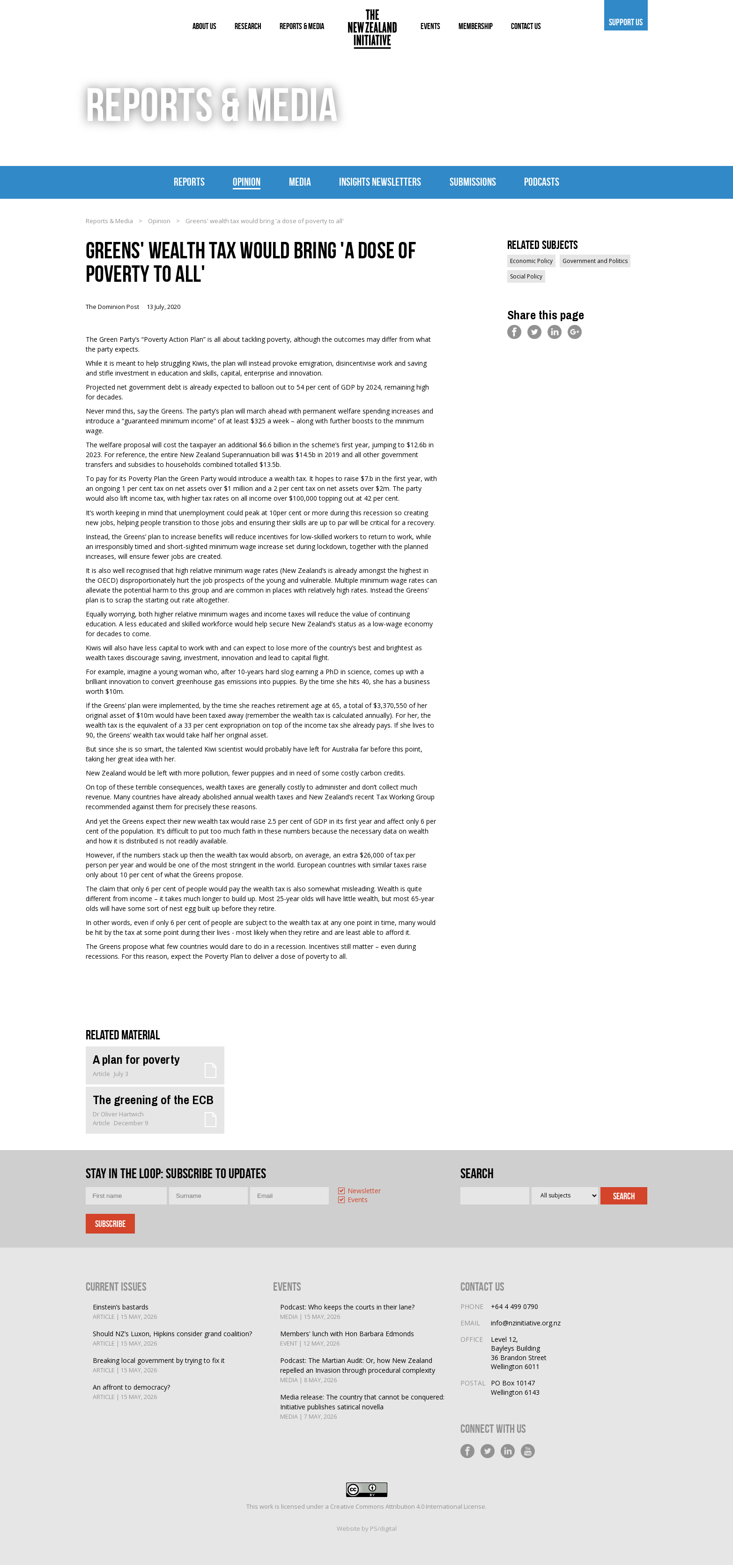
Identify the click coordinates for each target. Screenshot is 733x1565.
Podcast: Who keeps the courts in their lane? (347, 1312)
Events (358, 1200)
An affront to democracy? (131, 1392)
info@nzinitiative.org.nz (526, 1322)
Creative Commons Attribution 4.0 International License (407, 1506)
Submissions (473, 182)
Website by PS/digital (367, 1528)
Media (300, 182)
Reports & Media (109, 221)
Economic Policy (531, 261)
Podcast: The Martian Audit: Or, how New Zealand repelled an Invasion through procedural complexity (363, 1370)
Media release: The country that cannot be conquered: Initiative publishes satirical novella (363, 1407)
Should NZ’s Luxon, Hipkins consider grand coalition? (172, 1338)
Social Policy (526, 276)
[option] (374, 1191)
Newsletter (364, 1191)
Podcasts (541, 182)
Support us (626, 22)
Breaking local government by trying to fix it (159, 1365)
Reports (189, 182)
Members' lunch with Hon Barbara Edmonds (347, 1338)
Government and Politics (595, 261)
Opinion (246, 182)
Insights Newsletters (380, 182)
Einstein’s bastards (125, 1312)
